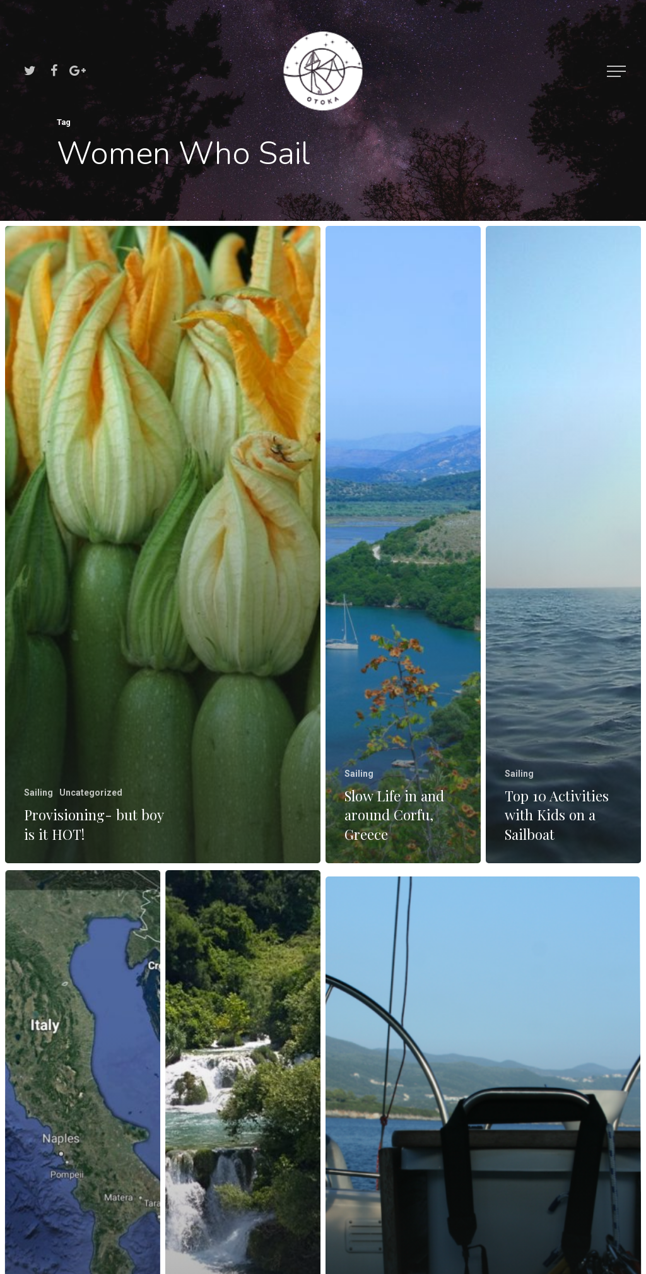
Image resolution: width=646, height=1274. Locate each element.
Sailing (38, 792)
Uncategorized (90, 792)
